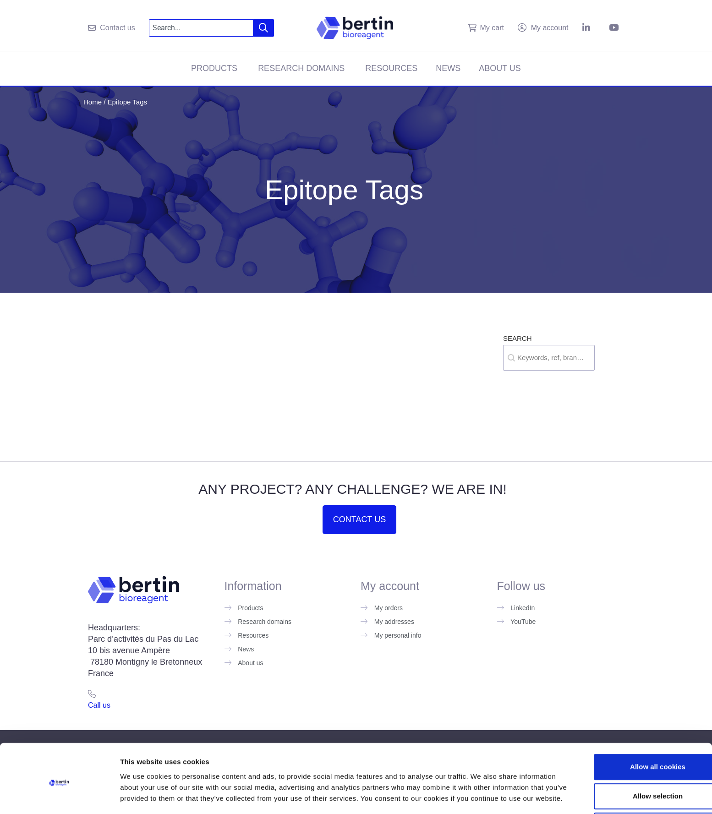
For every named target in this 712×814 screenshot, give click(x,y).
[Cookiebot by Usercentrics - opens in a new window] (59, 796)
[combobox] (201, 28)
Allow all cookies (635, 723)
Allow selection (635, 753)
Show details (481, 796)
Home (92, 102)
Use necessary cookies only (635, 782)
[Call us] (92, 694)
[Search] (263, 28)
